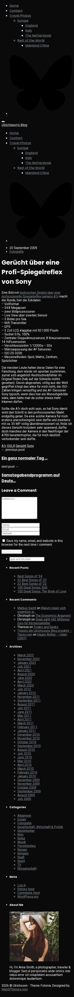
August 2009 (26, 799)
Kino (20, 839)
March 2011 (25, 727)
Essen (21, 823)
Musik (21, 846)
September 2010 (29, 750)
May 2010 (24, 765)
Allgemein (24, 820)
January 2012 (26, 697)
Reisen (22, 854)
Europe (22, 20)
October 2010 (26, 746)
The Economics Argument (53, 620)
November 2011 (28, 701)
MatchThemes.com (15, 993)
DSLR (11, 446)
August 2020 (26, 678)
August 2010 (26, 754)
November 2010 (28, 742)
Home (14, 5)
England (31, 25)
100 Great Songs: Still (32, 592)
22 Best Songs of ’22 (32, 588)
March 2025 (25, 659)
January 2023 (26, 667)
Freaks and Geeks (46, 631)
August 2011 (26, 708)
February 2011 (27, 731)
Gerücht (21, 446)
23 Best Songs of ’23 (32, 584)
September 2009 (29, 795)
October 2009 (26, 792)
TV (19, 869)
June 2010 (24, 761)
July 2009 (24, 803)
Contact (15, 10)
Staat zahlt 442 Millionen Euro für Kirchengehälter (43, 625)
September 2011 (29, 705)
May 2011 (24, 720)
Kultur (21, 842)
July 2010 (24, 758)
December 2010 (28, 739)
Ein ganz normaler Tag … (25, 458)
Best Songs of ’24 (29, 580)
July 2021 (24, 671)
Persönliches (26, 850)
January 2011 (26, 735)
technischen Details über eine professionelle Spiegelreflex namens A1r (31, 294)
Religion (23, 857)
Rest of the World (30, 40)
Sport (21, 865)
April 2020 (24, 686)
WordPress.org (27, 901)
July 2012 (24, 693)
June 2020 (24, 682)
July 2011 (24, 712)
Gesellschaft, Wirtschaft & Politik (40, 831)
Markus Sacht (26, 612)
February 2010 (27, 776)
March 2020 (25, 690)
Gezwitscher (26, 835)
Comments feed (28, 897)
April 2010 (24, 769)
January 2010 (26, 780)
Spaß (20, 861)
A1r (4, 446)
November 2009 (28, 788)
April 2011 (24, 724)
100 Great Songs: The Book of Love (41, 595)
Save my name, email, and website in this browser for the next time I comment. (32, 547)
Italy (28, 30)
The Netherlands (38, 35)
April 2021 (24, 674)
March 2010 (25, 773)
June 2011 (24, 716)
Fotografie (16, 252)
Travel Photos (20, 15)
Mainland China (37, 45)
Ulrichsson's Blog (14, 125)
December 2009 (28, 784)
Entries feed (25, 893)
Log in (21, 889)
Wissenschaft (27, 873)
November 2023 (28, 663)
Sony (30, 446)
